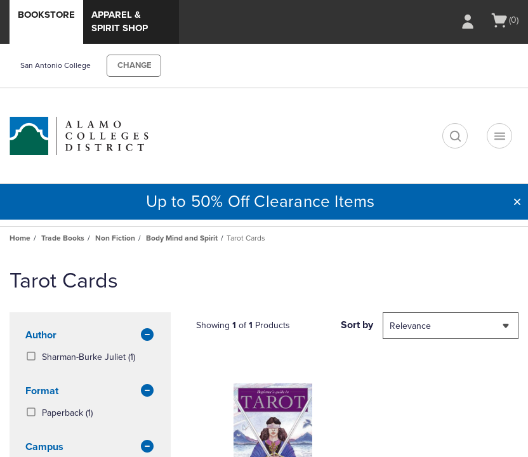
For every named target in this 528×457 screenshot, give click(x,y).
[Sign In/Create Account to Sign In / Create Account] (467, 21)
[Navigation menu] (499, 136)
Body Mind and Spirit (182, 238)
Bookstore (46, 14)
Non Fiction (115, 238)
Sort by (357, 325)
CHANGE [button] (134, 65)
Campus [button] (90, 447)
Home (20, 238)
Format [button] (90, 391)
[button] (517, 201)
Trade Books (62, 238)
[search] (455, 136)
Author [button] (90, 335)
